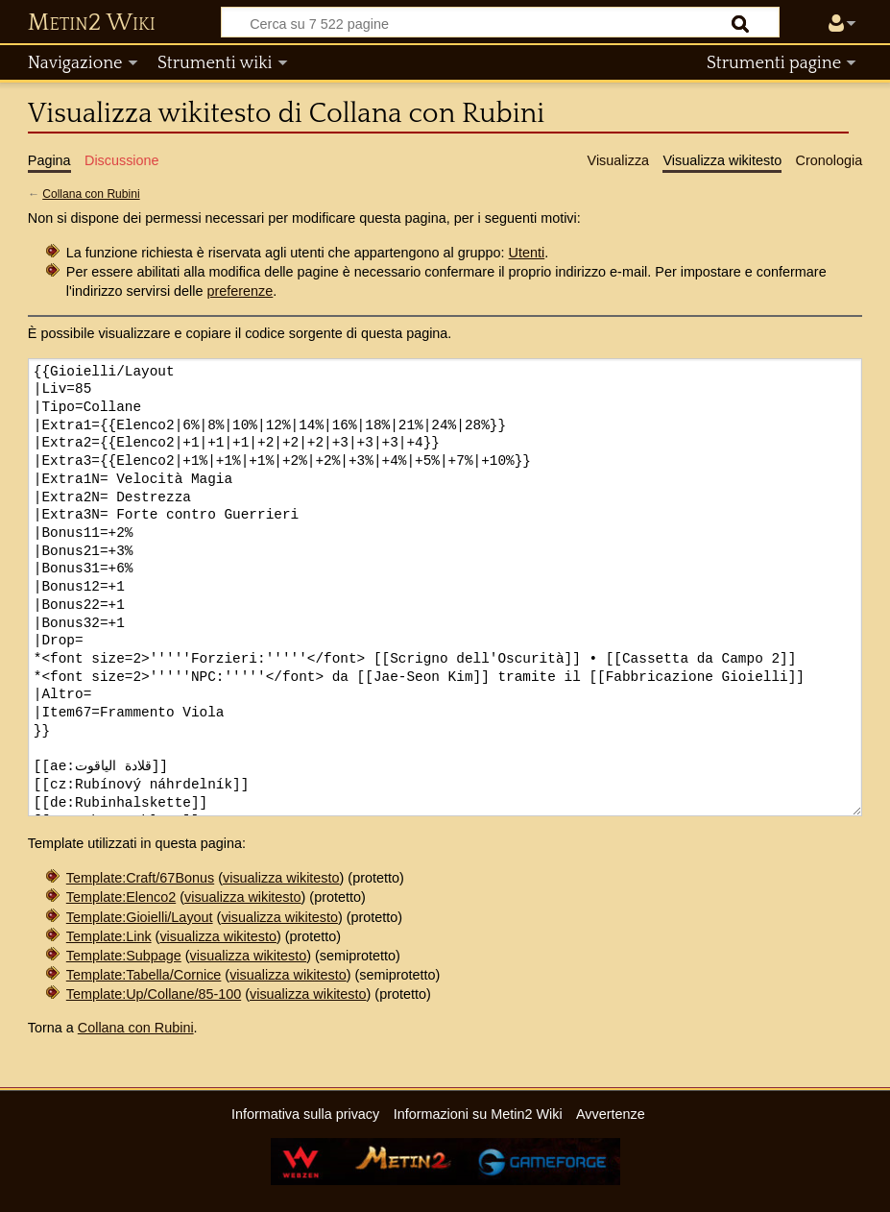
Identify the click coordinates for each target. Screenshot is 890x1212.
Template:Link (109, 936)
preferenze (240, 291)
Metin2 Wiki (92, 23)
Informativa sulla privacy (305, 1114)
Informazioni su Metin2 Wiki (478, 1114)
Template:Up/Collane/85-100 (153, 994)
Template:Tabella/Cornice (144, 974)
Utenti (527, 252)
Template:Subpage (123, 955)
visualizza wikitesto (281, 877)
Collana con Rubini (90, 194)
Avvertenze (610, 1114)
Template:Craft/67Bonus (140, 877)
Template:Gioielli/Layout (139, 917)
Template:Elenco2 (121, 897)
